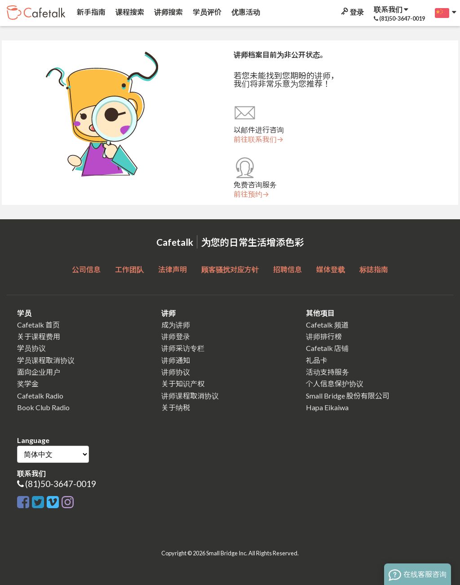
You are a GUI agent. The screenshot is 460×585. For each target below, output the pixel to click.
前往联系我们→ (258, 139)
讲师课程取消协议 (190, 395)
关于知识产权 (182, 383)
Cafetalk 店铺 (327, 348)
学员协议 (31, 348)
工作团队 (129, 269)
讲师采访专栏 (182, 348)
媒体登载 (330, 269)
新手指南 (90, 12)
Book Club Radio (43, 407)
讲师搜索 (168, 12)
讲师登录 (175, 336)
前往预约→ (251, 194)
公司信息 (86, 269)
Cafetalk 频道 (327, 324)
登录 (352, 12)
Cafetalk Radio (40, 395)
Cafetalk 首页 (38, 324)
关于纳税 (175, 407)
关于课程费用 (38, 336)
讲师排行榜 (324, 336)
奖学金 (28, 383)
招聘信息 (287, 269)
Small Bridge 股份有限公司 (347, 395)
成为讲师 (175, 324)
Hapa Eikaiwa (327, 407)
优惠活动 (245, 12)
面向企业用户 (38, 372)
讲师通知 (175, 360)
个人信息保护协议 (334, 383)
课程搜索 (129, 12)
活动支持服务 (327, 372)
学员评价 (206, 12)
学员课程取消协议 (46, 360)
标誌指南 (373, 269)
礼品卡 (316, 360)
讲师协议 (175, 372)
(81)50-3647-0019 (60, 484)
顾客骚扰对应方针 (230, 269)
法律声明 (172, 269)
